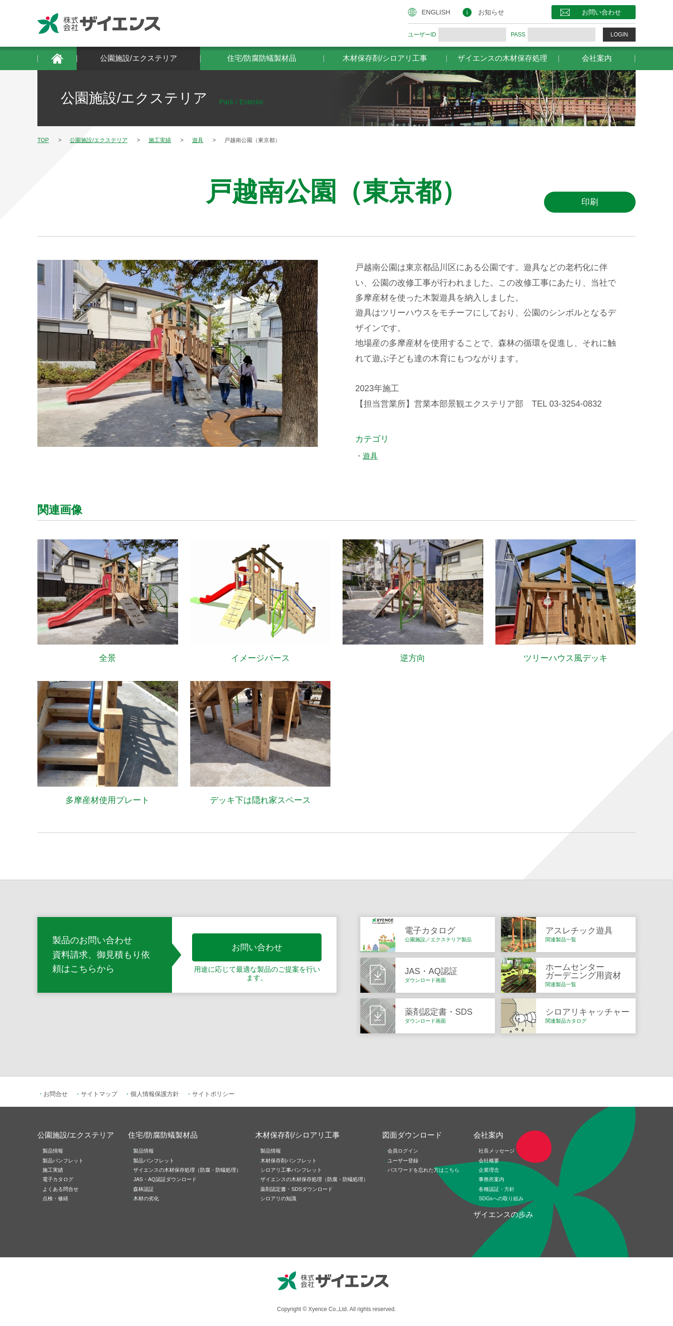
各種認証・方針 (497, 1189)
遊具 (370, 456)
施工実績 (53, 1170)
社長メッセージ (497, 1151)
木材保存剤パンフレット (288, 1160)
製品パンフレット (63, 1160)
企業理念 (489, 1170)
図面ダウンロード (412, 1135)
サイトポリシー (213, 1093)
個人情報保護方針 (154, 1093)
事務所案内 (491, 1179)
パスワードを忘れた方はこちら (423, 1170)
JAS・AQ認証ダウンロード (164, 1179)
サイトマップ (99, 1093)
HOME (57, 58)
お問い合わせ (601, 12)
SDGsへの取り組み (501, 1198)
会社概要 (489, 1160)
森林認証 (143, 1189)
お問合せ (55, 1093)
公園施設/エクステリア (138, 58)
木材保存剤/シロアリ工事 (385, 58)
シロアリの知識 (278, 1198)
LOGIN (619, 34)
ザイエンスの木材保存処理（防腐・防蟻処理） (187, 1170)
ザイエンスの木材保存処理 (502, 58)
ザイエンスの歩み (503, 1214)
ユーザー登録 (402, 1160)
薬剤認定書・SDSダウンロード (296, 1189)
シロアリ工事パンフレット (291, 1170)
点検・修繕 (55, 1198)
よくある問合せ (61, 1189)
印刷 (589, 202)
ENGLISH (436, 12)
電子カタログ (58, 1179)
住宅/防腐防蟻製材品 (261, 58)
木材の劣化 (146, 1198)
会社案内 (597, 58)
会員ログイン (402, 1151)
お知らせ (491, 12)
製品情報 (53, 1151)
